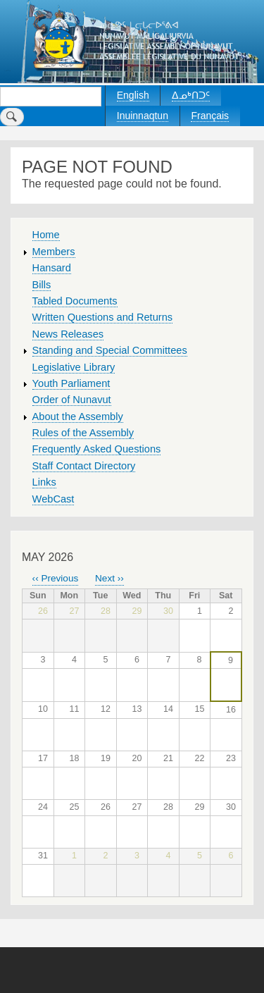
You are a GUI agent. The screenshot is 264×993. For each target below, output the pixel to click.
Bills (41, 284)
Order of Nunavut (71, 399)
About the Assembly (77, 416)
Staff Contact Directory (84, 465)
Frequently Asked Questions (96, 449)
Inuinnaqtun (142, 115)
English (133, 95)
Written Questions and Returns (102, 317)
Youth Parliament (71, 383)
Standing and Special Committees (109, 350)
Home (46, 234)
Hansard (51, 267)
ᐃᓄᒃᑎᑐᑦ (191, 95)
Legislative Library (73, 367)
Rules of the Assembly (83, 432)
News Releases (68, 334)
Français (210, 115)
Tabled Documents (75, 301)
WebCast (53, 499)
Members (53, 251)
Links (44, 482)
